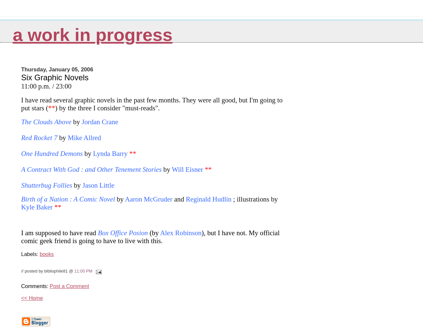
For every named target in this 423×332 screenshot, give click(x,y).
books (47, 254)
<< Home (32, 298)
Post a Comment (69, 286)
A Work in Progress (93, 35)
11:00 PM (83, 271)
